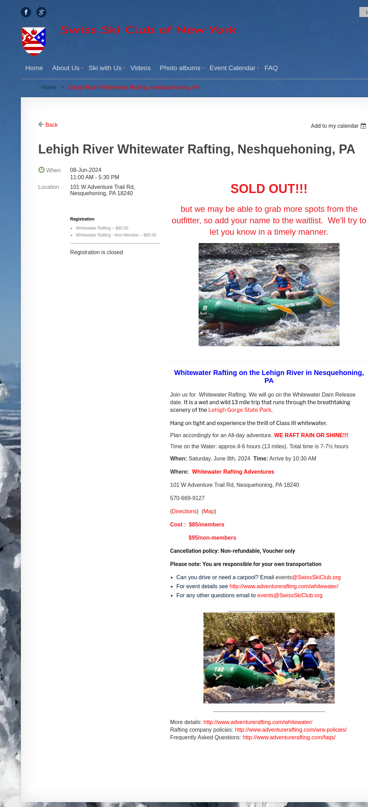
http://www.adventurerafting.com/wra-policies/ (291, 730)
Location (48, 187)
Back (51, 125)
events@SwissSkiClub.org (290, 595)
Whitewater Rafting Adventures (233, 472)
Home (49, 87)
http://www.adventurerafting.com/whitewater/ (257, 722)
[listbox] (339, 126)
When (53, 170)
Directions (184, 511)
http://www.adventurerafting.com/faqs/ (289, 737)
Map (208, 511)
